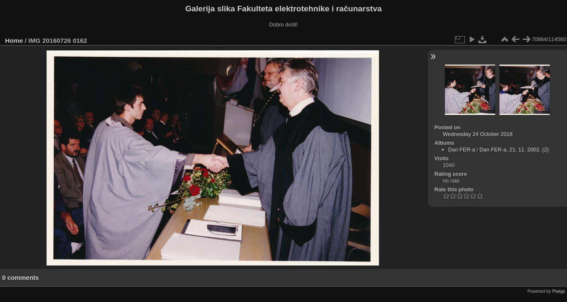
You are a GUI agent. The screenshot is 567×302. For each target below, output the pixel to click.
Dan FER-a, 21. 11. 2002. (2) (514, 149)
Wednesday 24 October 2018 (477, 134)
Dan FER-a (461, 149)
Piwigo (558, 291)
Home (14, 40)
